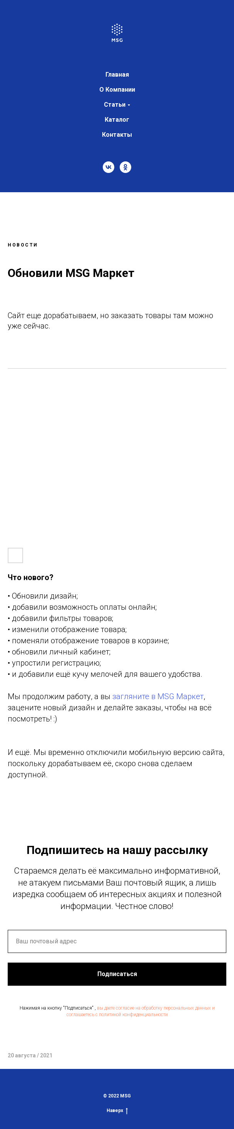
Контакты (117, 134)
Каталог (117, 119)
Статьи (114, 104)
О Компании (117, 89)
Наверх (117, 1111)
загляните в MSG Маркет (158, 696)
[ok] (125, 167)
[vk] (108, 167)
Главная (117, 74)
